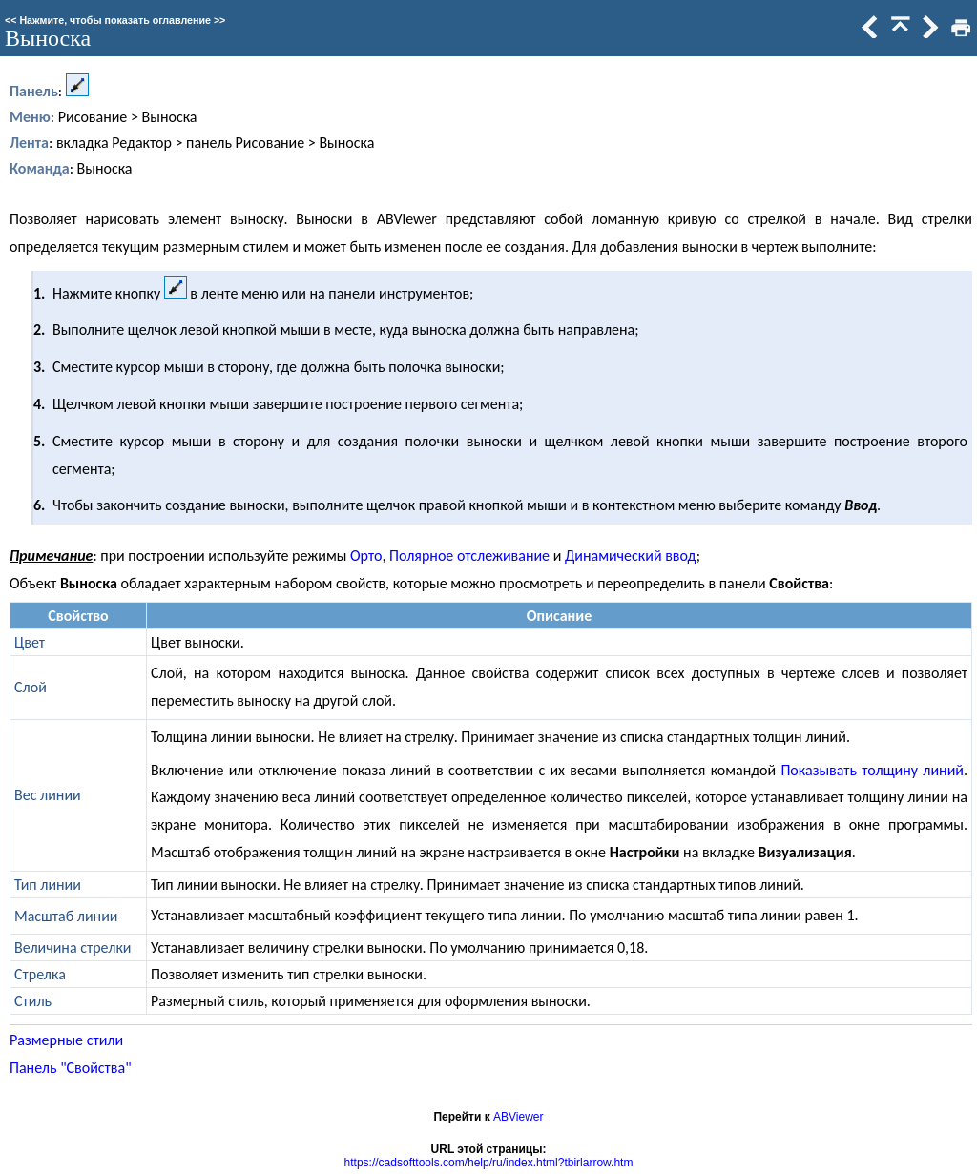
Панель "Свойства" (71, 1068)
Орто (366, 555)
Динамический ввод (630, 555)
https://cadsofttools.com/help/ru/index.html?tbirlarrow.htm (489, 1162)
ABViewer (518, 1116)
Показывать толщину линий (872, 770)
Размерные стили (66, 1040)
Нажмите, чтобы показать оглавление (115, 20)
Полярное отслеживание (469, 555)
